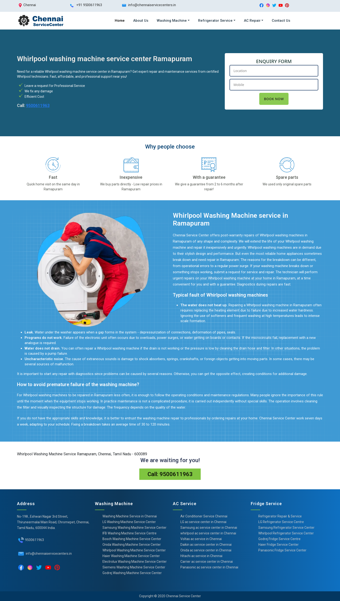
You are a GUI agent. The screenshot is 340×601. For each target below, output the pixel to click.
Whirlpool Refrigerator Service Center (286, 533)
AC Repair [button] (252, 20)
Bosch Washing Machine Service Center (131, 539)
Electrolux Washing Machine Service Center (134, 561)
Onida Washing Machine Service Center (131, 544)
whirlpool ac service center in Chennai (208, 533)
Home (120, 20)
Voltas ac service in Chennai (201, 539)
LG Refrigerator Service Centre (281, 522)
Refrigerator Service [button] (215, 20)
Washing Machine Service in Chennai (129, 516)
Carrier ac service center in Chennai (206, 561)
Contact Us (281, 20)
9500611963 (38, 105)
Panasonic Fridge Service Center (282, 550)
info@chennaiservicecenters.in (48, 553)
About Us (140, 20)
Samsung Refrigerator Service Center (286, 527)
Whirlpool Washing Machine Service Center (134, 550)
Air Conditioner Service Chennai (203, 516)
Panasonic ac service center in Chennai (209, 567)
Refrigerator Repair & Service (280, 516)
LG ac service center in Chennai (203, 522)
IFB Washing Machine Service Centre (129, 533)
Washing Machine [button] (172, 20)
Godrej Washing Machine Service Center (132, 573)
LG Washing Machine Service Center (129, 522)
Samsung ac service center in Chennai (208, 527)
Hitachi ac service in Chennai (201, 556)
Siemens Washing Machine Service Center (133, 567)
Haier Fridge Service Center (278, 544)
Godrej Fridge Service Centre (279, 539)
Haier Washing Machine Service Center (131, 556)
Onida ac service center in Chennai (205, 550)
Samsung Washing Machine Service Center (134, 527)
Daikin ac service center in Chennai (206, 544)
